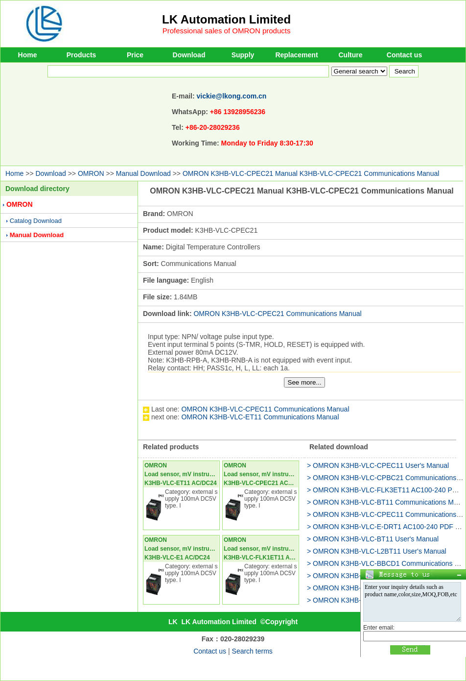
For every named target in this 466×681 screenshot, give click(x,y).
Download (189, 55)
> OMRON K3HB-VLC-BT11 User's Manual (373, 539)
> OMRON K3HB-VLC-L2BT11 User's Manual (376, 551)
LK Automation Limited (226, 19)
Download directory (37, 189)
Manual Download (143, 173)
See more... (305, 382)
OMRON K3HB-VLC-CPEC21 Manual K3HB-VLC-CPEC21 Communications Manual (311, 173)
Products (81, 55)
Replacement (296, 55)
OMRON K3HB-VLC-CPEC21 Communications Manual (277, 313)
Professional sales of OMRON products (227, 30)
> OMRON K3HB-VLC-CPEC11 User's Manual (378, 465)
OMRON (91, 173)
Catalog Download (36, 220)
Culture (351, 55)
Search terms (252, 651)
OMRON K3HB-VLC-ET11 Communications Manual (260, 417)
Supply (243, 55)
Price (135, 55)
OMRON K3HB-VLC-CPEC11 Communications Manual (265, 409)
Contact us (404, 55)
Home (27, 55)
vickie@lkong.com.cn (232, 96)
